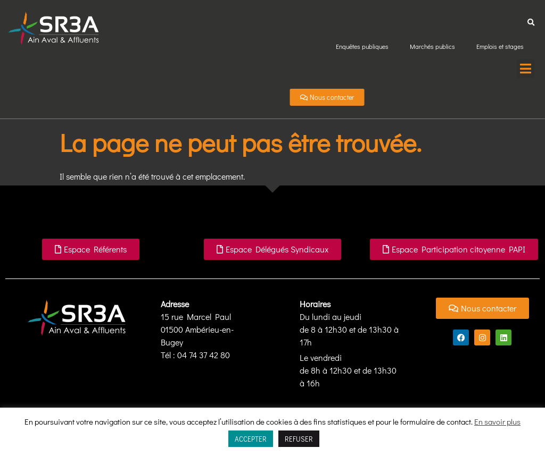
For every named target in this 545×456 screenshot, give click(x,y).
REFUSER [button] (299, 438)
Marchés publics (432, 46)
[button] (531, 22)
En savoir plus (497, 421)
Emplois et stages (500, 46)
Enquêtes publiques (362, 46)
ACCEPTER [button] (251, 438)
